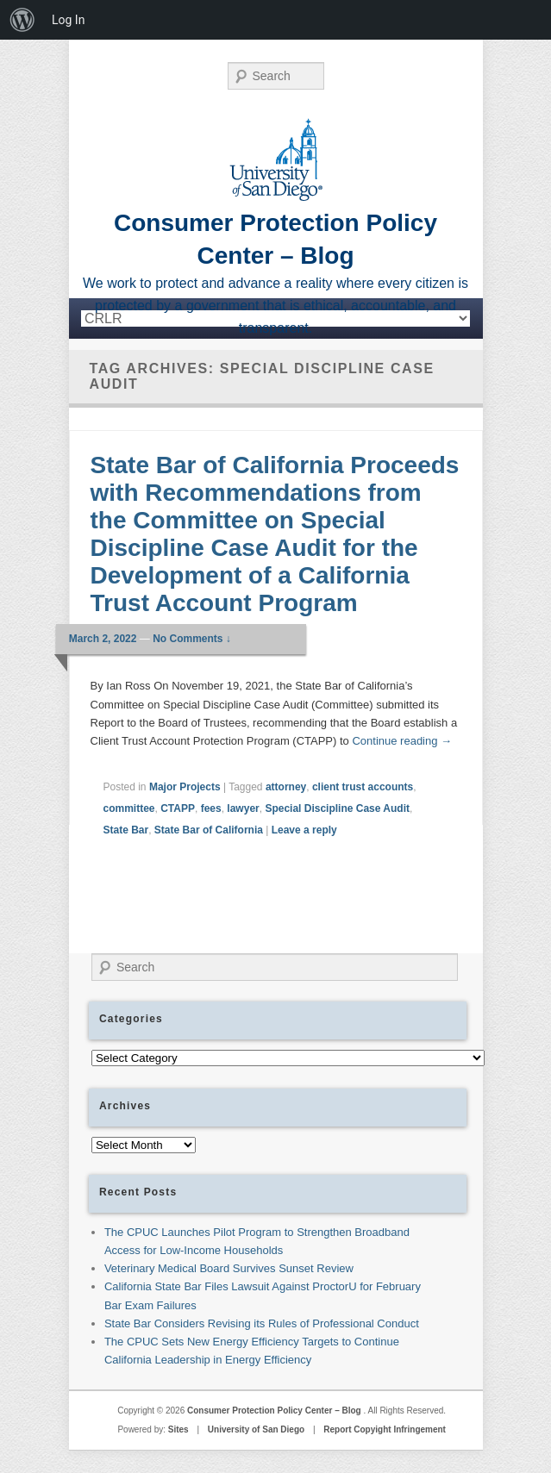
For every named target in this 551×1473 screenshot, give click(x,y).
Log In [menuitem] (68, 20)
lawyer (243, 808)
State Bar (126, 830)
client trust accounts (362, 787)
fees (211, 808)
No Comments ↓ (192, 639)
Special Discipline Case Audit (337, 808)
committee (129, 808)
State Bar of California (208, 830)
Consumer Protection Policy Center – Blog (275, 1410)
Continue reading (402, 740)
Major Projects (185, 787)
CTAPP (177, 808)
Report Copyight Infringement (384, 1429)
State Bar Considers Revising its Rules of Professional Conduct (261, 1323)
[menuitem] (22, 20)
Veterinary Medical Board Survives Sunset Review (229, 1268)
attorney (286, 787)
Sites (178, 1429)
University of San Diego (256, 1429)
